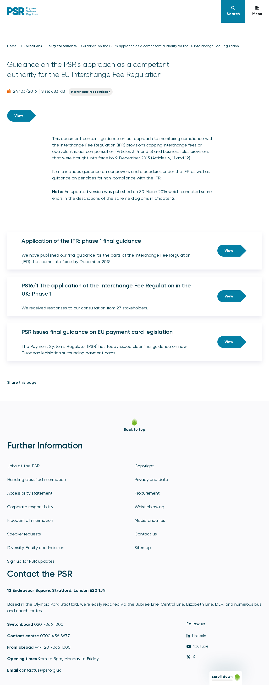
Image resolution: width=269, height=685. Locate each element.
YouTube (198, 646)
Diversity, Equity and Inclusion (35, 547)
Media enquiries (150, 520)
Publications (31, 46)
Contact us (146, 533)
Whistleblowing (149, 506)
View (18, 115)
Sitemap (143, 547)
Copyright (144, 465)
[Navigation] (233, 11)
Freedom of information (30, 520)
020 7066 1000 (48, 624)
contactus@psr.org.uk (40, 670)
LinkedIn (196, 635)
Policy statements (61, 46)
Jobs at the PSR (23, 465)
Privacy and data (151, 479)
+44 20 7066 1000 (53, 647)
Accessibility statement (30, 493)
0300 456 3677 (55, 635)
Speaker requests (24, 533)
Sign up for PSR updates (31, 561)
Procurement (147, 493)
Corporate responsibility (30, 506)
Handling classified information (36, 479)
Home (12, 46)
